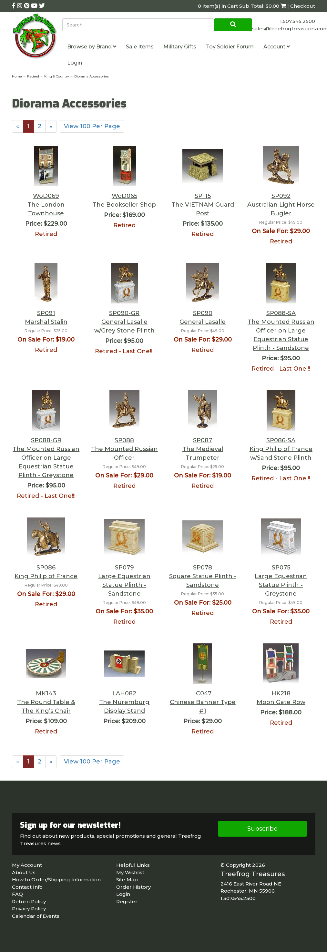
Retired (33, 76)
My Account (27, 865)
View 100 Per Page (92, 126)
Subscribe (262, 828)
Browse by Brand (91, 47)
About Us (24, 872)
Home (17, 76)
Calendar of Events (35, 916)
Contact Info (27, 887)
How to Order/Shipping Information (56, 879)
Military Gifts (179, 47)
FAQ (17, 894)
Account (276, 47)
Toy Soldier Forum (230, 47)
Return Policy (29, 901)
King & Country (56, 76)
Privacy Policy (29, 909)
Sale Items (140, 47)
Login (74, 63)
